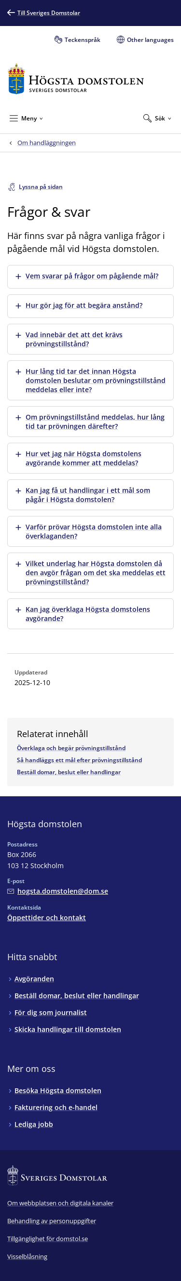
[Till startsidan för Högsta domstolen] (75, 78)
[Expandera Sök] (157, 118)
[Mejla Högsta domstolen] (57, 891)
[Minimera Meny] (26, 118)
